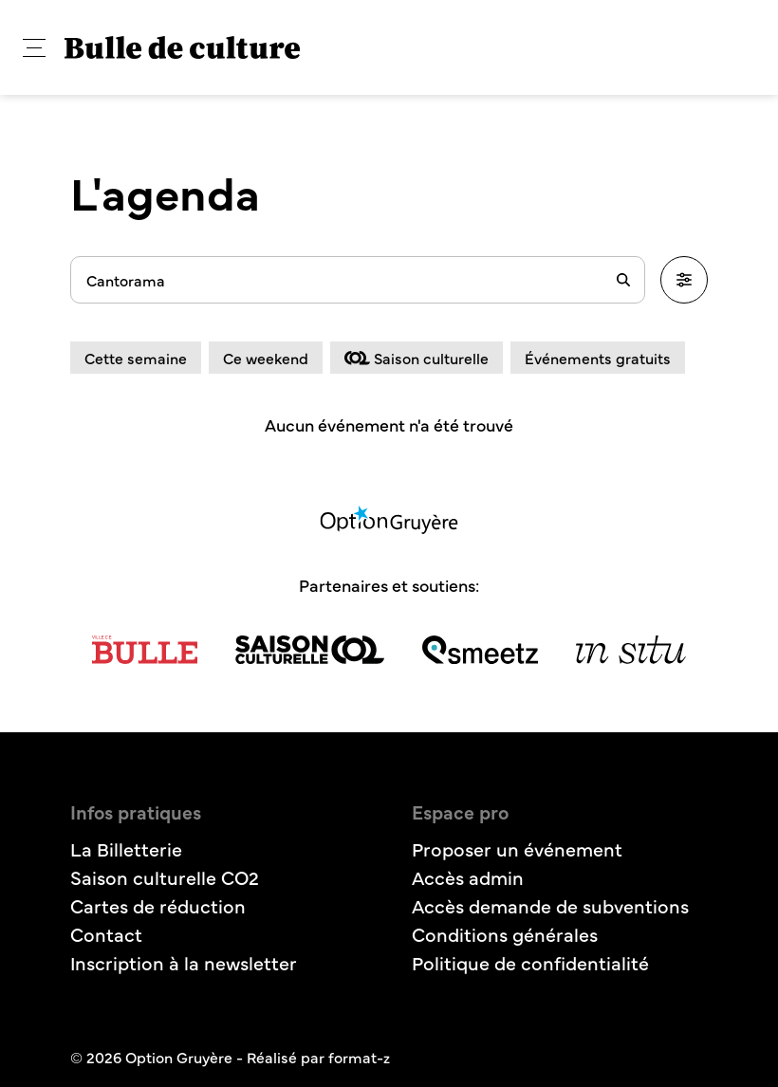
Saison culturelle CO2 (164, 877)
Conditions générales (505, 934)
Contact (106, 934)
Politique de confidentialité (530, 962)
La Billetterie (126, 848)
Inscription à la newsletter (183, 962)
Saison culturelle (416, 357)
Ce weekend (265, 357)
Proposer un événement (517, 848)
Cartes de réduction (158, 905)
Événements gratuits (598, 357)
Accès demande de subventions (550, 905)
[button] (34, 48)
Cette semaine (135, 357)
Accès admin (468, 877)
